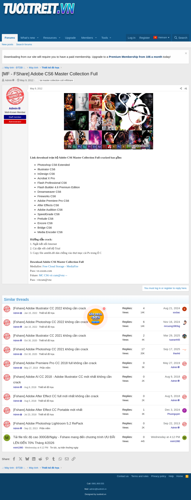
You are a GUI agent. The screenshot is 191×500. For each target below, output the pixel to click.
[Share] (181, 88)
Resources (50, 37)
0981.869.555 (98, 483)
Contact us (123, 476)
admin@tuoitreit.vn (98, 489)
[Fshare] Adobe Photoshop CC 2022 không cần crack (50, 322)
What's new (28, 37)
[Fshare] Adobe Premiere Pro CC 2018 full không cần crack (55, 363)
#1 (186, 88)
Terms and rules (139, 476)
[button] (37, 37)
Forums (10, 37)
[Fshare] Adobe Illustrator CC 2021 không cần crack (49, 335)
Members (87, 37)
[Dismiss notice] (185, 54)
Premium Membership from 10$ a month (135, 56)
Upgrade (70, 37)
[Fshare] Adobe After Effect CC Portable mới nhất (47, 410)
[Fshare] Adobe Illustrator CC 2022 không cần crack (49, 308)
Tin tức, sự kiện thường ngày (64, 447)
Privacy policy (158, 476)
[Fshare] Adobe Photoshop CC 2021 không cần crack (50, 349)
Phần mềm (45, 368)
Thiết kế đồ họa (46, 313)
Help (171, 476)
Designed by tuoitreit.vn (95, 494)
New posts (7, 44)
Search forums (24, 44)
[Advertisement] (70, 24)
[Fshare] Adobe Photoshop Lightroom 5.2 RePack (48, 423)
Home (179, 476)
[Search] (180, 37)
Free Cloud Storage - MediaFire (60, 266)
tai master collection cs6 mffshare (56, 80)
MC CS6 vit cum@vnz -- (53, 275)
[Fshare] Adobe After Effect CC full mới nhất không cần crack (55, 396)
